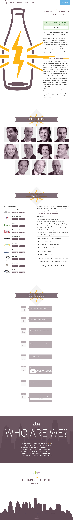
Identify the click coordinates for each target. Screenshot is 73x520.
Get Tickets (56, 27)
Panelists (12, 2)
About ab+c (34, 2)
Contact (46, 513)
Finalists (19, 2)
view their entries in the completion (47, 213)
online (49, 443)
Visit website (22, 212)
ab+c (38, 518)
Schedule (27, 2)
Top (18, 513)
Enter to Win (53, 513)
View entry (15, 212)
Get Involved (39, 513)
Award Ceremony (65, 2)
